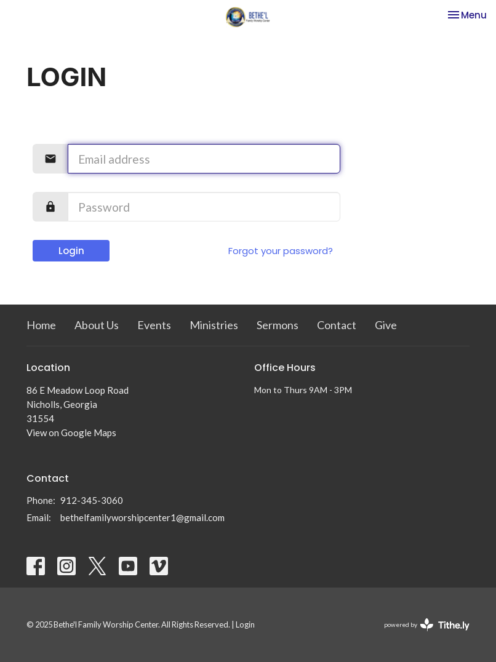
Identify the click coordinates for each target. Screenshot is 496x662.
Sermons (277, 325)
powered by (427, 625)
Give (386, 325)
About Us (96, 325)
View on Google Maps (71, 432)
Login (71, 250)
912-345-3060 (91, 500)
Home (41, 325)
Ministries (214, 325)
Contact (336, 325)
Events (154, 325)
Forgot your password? (280, 250)
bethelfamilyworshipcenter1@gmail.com (142, 517)
